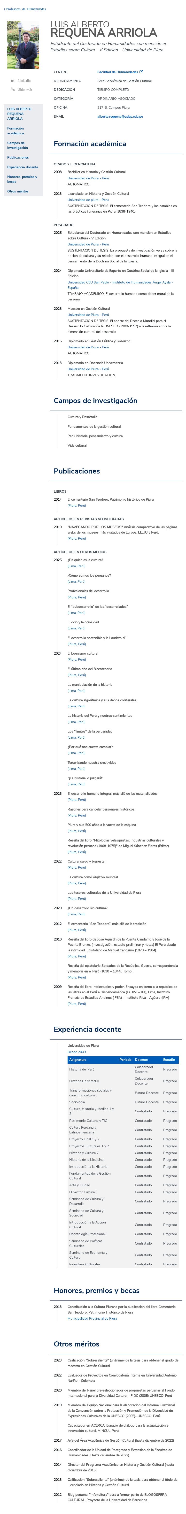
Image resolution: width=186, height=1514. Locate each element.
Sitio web (25, 89)
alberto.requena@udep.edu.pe (120, 116)
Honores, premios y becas (22, 179)
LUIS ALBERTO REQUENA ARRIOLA (19, 114)
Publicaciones (18, 157)
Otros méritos (18, 191)
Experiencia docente (22, 167)
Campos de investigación (17, 145)
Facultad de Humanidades (117, 72)
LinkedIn (24, 80)
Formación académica (15, 131)
